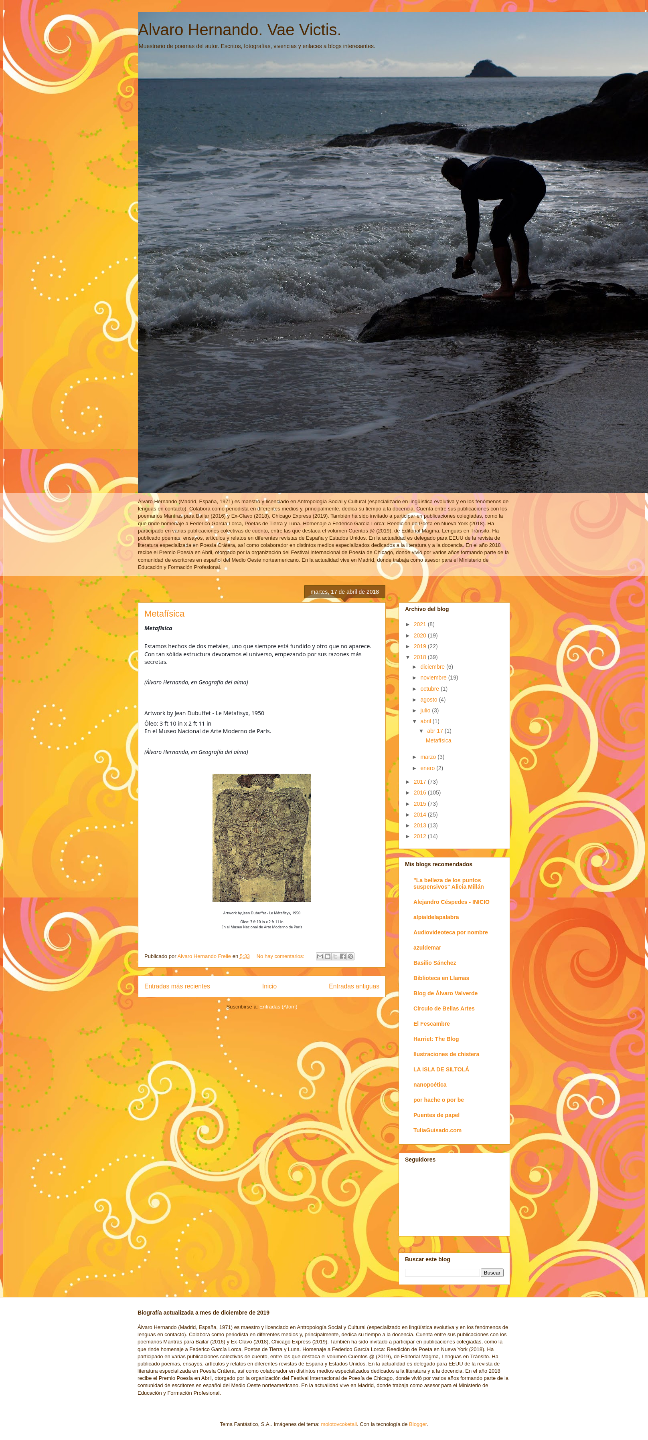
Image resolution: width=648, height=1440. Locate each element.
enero (428, 768)
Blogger (418, 1424)
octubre (430, 689)
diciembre (433, 667)
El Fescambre (431, 1024)
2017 (421, 781)
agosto (429, 699)
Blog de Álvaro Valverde (445, 993)
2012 (421, 836)
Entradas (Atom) (278, 1007)
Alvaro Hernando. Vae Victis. (240, 29)
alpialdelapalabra (436, 917)
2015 (421, 804)
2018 (421, 657)
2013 (421, 825)
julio (426, 710)
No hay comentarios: (281, 956)
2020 (421, 635)
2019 (421, 646)
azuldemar (427, 947)
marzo (428, 757)
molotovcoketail (339, 1424)
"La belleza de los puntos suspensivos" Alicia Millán (448, 883)
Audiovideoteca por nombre (450, 932)
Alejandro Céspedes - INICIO (451, 902)
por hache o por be (438, 1100)
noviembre (434, 677)
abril (426, 721)
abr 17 (436, 731)
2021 (421, 624)
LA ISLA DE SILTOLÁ (441, 1069)
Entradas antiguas (354, 986)
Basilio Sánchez (434, 963)
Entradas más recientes (177, 986)
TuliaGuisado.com (437, 1130)
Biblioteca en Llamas (441, 978)
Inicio (269, 986)
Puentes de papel (436, 1115)
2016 (421, 792)
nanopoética (429, 1084)
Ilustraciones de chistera (446, 1054)
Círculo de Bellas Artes (444, 1008)
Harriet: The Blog (436, 1039)
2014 (421, 814)
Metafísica (164, 614)
